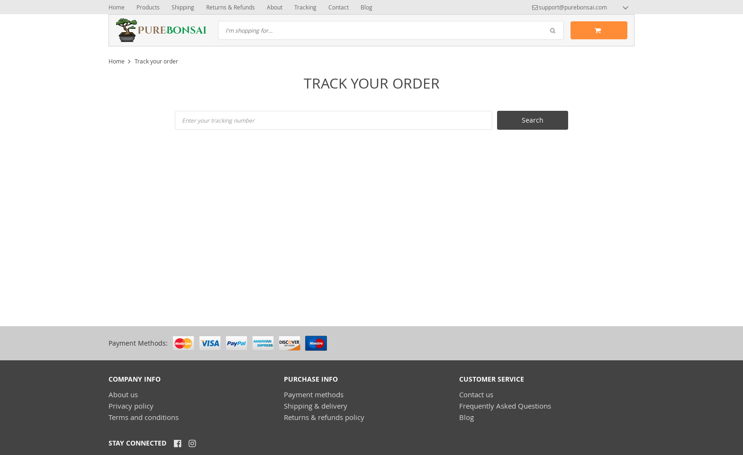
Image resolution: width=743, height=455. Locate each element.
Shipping (183, 7)
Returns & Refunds (230, 7)
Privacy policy (131, 405)
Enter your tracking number (218, 120)
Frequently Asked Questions (505, 405)
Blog (366, 7)
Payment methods (314, 394)
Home (117, 7)
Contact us (476, 394)
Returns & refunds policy (324, 417)
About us (123, 394)
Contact (338, 7)
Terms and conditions (144, 417)
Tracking (305, 7)
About (274, 7)
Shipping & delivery (315, 405)
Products (148, 7)
